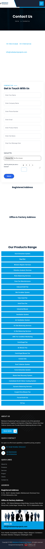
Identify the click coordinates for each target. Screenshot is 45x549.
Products (4, 467)
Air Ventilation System (22, 320)
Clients (3, 477)
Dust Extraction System (22, 253)
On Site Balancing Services (22, 325)
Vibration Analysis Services (23, 270)
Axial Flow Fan (22, 303)
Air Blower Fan (22, 348)
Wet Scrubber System (22, 292)
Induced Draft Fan (22, 287)
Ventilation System (22, 314)
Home (17, 21)
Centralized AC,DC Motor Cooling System (22, 381)
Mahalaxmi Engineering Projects (22, 542)
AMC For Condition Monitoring (23, 336)
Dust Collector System (22, 364)
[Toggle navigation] (41, 3)
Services (4, 470)
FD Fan (22, 403)
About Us (4, 464)
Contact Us (4, 480)
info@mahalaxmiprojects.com (16, 52)
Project (3, 473)
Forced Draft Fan (22, 397)
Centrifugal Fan (22, 342)
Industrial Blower (22, 309)
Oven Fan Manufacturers (22, 281)
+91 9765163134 (25, 44)
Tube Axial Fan (22, 298)
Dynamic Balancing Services (22, 386)
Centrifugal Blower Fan (22, 353)
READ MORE (10, 431)
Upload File (8, 153)
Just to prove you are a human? (11, 166)
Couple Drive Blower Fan (23, 392)
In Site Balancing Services (22, 331)
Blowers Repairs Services (22, 265)
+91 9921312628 (12, 44)
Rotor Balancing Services (22, 276)
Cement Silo (22, 359)
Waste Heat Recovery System (22, 375)
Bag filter (23, 259)
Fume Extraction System (23, 370)
